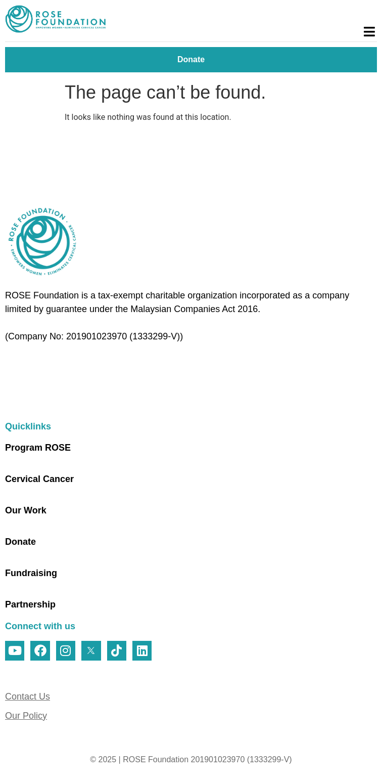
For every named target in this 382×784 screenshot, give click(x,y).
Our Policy (26, 716)
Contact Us (27, 696)
